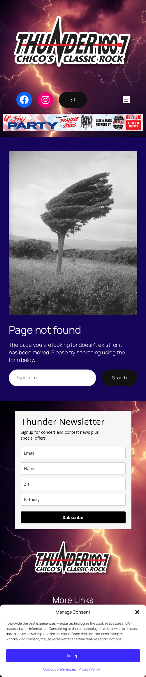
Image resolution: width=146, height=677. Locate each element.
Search (119, 377)
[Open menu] (126, 99)
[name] (73, 468)
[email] (73, 453)
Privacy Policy (89, 669)
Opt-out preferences (59, 669)
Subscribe (73, 517)
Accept (73, 655)
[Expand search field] (73, 100)
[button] (137, 612)
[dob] (73, 499)
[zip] (73, 484)
